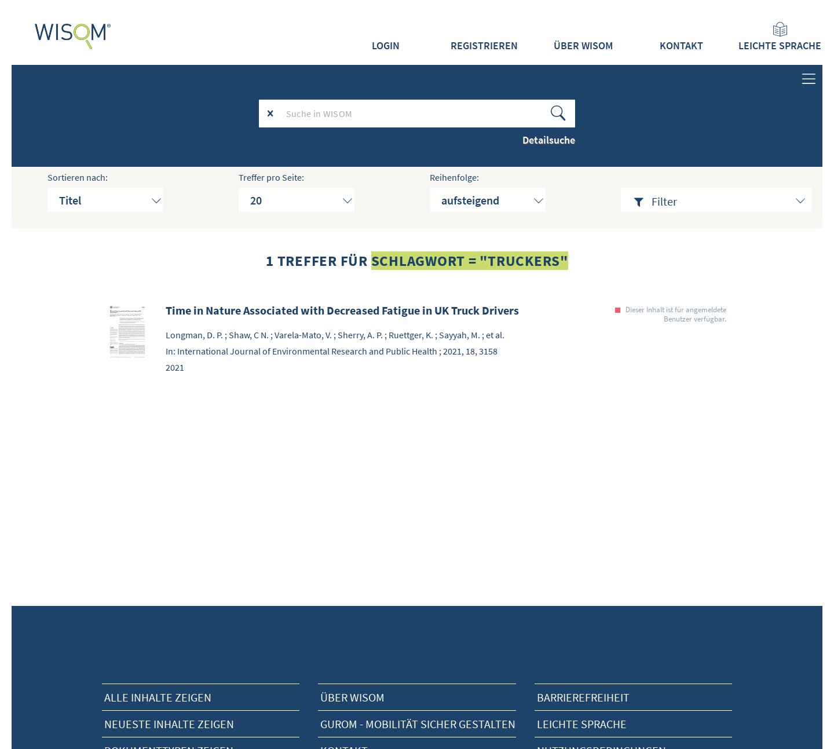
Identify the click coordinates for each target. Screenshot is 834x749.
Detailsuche (548, 140)
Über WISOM (583, 45)
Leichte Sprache (779, 37)
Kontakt (681, 45)
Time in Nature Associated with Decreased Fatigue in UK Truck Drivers (342, 310)
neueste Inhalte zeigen (169, 724)
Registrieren (484, 45)
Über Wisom (352, 697)
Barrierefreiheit (583, 697)
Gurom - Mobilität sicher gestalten (417, 724)
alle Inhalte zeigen (157, 697)
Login (386, 45)
